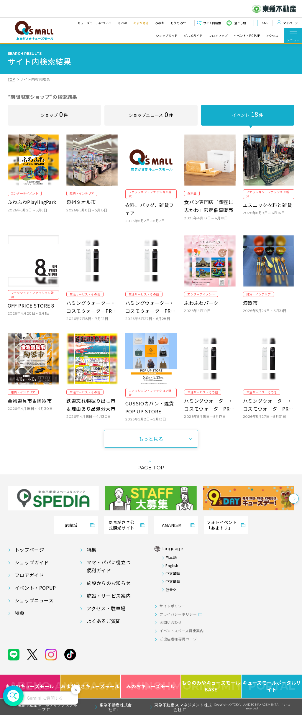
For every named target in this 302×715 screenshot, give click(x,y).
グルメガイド (193, 36)
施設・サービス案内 (109, 595)
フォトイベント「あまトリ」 (222, 525)
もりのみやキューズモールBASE (211, 686)
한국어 (171, 589)
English (171, 565)
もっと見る (151, 438)
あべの (122, 23)
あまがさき (141, 23)
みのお (159, 23)
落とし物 (240, 23)
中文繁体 (172, 573)
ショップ (54, 114)
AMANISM (171, 525)
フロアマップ (218, 36)
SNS (265, 23)
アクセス (272, 36)
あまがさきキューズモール (90, 686)
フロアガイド (29, 574)
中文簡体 (172, 581)
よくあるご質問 (104, 620)
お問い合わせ (171, 622)
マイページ (290, 23)
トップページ (29, 549)
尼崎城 (71, 525)
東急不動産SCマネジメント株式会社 (183, 707)
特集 (91, 549)
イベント (247, 114)
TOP (11, 79)
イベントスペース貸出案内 (182, 630)
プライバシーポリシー (178, 614)
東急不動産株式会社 (116, 707)
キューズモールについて (95, 23)
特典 (19, 613)
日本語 (171, 557)
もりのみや (178, 23)
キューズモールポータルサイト (271, 686)
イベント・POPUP (247, 36)
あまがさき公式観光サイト (121, 525)
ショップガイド (167, 36)
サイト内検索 (212, 23)
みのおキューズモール (150, 686)
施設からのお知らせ (109, 582)
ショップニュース (151, 114)
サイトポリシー (173, 605)
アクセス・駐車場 (106, 608)
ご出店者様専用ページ (178, 638)
